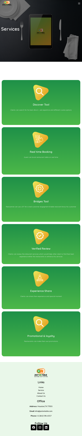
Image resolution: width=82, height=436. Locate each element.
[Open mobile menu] (79, 3)
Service (41, 390)
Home (41, 387)
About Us (41, 393)
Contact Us (41, 396)
